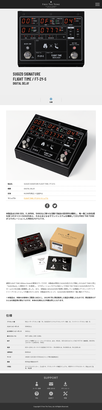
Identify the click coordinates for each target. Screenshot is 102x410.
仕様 (51, 102)
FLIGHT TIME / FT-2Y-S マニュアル (36, 198)
